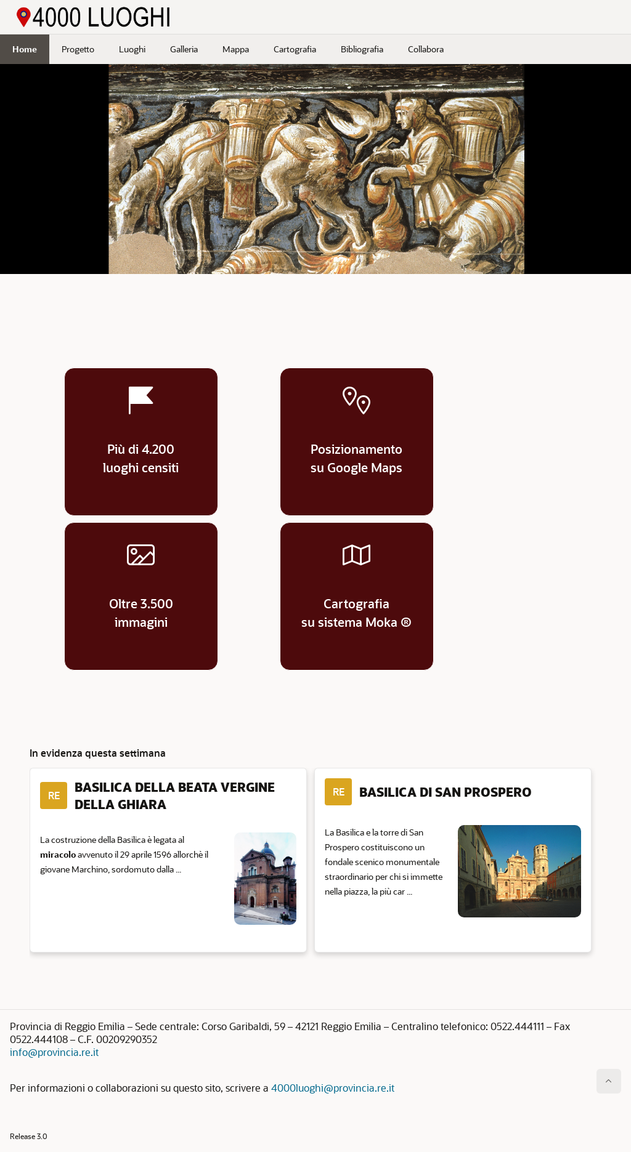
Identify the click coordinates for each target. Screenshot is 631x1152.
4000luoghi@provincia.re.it (332, 1087)
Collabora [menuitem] (426, 49)
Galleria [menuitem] (184, 49)
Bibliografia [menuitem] (362, 49)
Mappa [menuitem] (235, 49)
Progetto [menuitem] (78, 49)
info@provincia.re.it (54, 1051)
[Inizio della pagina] (608, 1081)
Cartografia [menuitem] (295, 49)
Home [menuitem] (24, 49)
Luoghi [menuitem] (132, 49)
